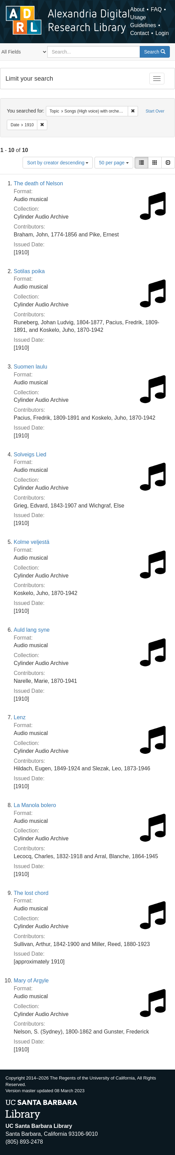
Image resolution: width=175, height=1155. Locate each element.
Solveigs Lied (30, 454)
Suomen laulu (30, 367)
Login (162, 33)
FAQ (156, 9)
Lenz (20, 717)
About (137, 9)
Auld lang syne (32, 630)
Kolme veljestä (31, 542)
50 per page (114, 162)
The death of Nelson (38, 183)
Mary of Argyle (31, 980)
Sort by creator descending (57, 162)
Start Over (155, 111)
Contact (139, 33)
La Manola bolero (35, 805)
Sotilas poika (29, 271)
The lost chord (31, 893)
